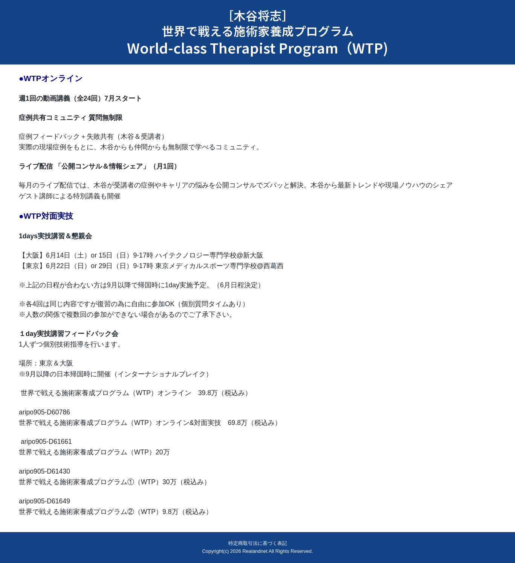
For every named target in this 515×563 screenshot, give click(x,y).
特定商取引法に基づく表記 (257, 543)
